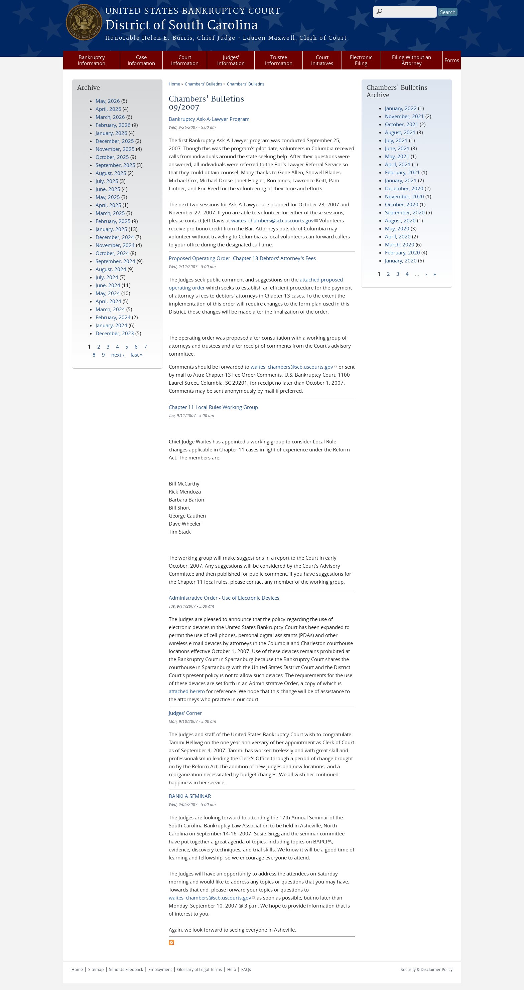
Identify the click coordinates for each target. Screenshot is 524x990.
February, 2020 (402, 252)
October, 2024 (112, 253)
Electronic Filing (361, 60)
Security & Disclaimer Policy (426, 969)
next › (117, 354)
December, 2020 (404, 188)
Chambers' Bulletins (203, 83)
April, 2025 (108, 205)
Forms (451, 60)
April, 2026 (108, 109)
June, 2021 (397, 148)
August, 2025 (111, 173)
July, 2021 (396, 140)
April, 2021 (398, 164)
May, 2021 (397, 156)
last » (136, 354)
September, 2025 (115, 165)
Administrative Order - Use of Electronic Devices (224, 597)
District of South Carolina (181, 25)
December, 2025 (115, 141)
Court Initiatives (322, 60)
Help (231, 969)
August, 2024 (111, 269)
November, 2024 (115, 245)
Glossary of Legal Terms (199, 969)
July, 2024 (107, 277)
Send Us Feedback (126, 969)
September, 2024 (115, 261)
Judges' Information (231, 60)
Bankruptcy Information (91, 60)
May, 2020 (397, 228)
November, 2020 (404, 196)
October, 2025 (112, 157)
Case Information (141, 60)
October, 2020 (401, 204)
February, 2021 (402, 172)
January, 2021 (401, 180)
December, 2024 (115, 237)
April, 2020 (398, 236)
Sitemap (96, 969)
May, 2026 (108, 100)
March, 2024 (110, 309)
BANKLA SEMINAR (190, 796)
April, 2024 (108, 301)
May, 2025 (108, 197)
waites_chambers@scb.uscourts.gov (274, 220)
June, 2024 (108, 285)
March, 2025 (110, 213)
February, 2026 (113, 125)
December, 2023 (115, 333)
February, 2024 (113, 317)
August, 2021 (400, 132)
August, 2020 (400, 220)
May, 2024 (108, 293)
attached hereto (187, 691)
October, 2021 (401, 124)
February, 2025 (113, 221)
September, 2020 (405, 212)
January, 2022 (401, 108)
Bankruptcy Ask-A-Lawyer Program (209, 119)
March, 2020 (399, 244)
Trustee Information (278, 60)
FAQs (246, 969)
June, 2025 (108, 189)
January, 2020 (401, 260)
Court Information (185, 60)
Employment (160, 969)
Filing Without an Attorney (411, 60)
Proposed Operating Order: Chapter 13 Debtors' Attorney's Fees (242, 258)
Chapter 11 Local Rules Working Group (213, 407)
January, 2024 (111, 325)
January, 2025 (111, 229)
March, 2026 (110, 117)
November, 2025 (115, 149)
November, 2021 (404, 116)
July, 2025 (107, 181)
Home (174, 83)
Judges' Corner (185, 713)
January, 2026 (111, 133)
